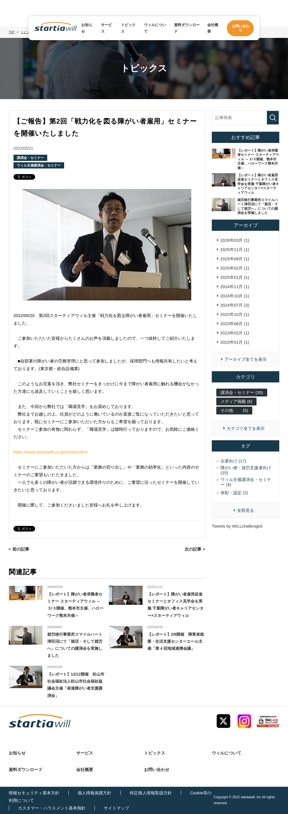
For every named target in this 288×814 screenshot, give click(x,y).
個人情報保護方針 (94, 792)
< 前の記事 (19, 549)
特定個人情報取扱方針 (151, 792)
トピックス (128, 28)
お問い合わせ (156, 769)
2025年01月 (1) (234, 277)
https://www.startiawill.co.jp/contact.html (50, 452)
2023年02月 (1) (234, 332)
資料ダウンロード (187, 28)
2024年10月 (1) (234, 295)
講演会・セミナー (30, 158)
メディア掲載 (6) (236, 401)
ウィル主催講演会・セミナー (39, 165)
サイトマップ (116, 808)
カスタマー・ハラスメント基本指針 (52, 808)
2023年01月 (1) (234, 342)
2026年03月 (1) (234, 240)
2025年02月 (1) (234, 268)
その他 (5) (234, 410)
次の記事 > (194, 549)
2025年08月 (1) (234, 258)
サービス (106, 28)
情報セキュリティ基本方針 (34, 792)
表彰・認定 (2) (234, 492)
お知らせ (86, 28)
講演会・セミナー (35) (241, 392)
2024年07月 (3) (234, 305)
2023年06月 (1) (234, 323)
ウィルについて (155, 28)
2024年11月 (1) (234, 286)
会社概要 (212, 28)
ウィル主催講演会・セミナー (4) (245, 482)
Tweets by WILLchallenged (237, 526)
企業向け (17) (233, 461)
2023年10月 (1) (234, 314)
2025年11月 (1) (234, 249)
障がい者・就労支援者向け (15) (245, 470)
